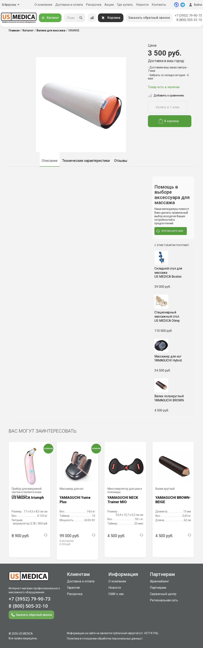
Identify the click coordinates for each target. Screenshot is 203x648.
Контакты (159, 5)
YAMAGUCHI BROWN (173, 398)
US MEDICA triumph (28, 497)
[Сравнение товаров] (92, 17)
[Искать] (81, 17)
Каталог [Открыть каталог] (50, 18)
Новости (142, 5)
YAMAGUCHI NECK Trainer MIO (122, 499)
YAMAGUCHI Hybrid (173, 358)
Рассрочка (93, 5)
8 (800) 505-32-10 (189, 20)
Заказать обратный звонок (149, 18)
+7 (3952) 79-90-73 (188, 15)
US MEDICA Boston (173, 273)
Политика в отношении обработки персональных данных (104, 638)
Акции (109, 5)
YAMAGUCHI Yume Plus (75, 499)
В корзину (169, 121)
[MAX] (176, 4)
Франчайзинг (159, 581)
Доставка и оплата (69, 5)
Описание (50, 160)
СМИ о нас (116, 594)
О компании (43, 5)
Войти (195, 4)
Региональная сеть (164, 600)
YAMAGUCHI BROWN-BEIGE (173, 499)
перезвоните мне (169, 231)
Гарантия (73, 588)
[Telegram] (182, 4)
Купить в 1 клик (168, 107)
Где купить (125, 5)
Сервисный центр (163, 594)
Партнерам (158, 588)
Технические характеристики (86, 160)
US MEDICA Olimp (173, 316)
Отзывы (120, 160)
